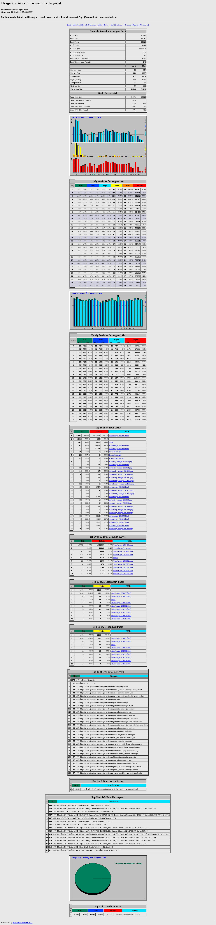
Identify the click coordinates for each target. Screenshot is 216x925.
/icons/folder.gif (115, 455)
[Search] (128, 25)
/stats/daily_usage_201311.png (121, 490)
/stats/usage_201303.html (119, 516)
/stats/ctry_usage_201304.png (120, 468)
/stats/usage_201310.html (119, 519)
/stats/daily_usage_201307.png (121, 477)
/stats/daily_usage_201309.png (121, 474)
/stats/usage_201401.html (119, 525)
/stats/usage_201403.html (119, 448)
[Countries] (144, 25)
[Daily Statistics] (74, 25)
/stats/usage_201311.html (119, 522)
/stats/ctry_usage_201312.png (120, 461)
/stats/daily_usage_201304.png (121, 529)
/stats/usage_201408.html (119, 445)
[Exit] (112, 25)
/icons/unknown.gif (116, 458)
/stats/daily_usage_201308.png (121, 512)
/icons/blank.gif (115, 452)
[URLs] (100, 25)
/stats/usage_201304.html (119, 496)
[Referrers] (119, 25)
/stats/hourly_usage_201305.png (121, 480)
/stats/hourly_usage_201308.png (121, 484)
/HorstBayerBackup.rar (122, 548)
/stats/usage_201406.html (119, 436)
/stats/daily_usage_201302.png (121, 471)
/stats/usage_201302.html (119, 464)
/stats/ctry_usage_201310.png (120, 503)
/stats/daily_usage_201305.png (121, 506)
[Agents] (135, 25)
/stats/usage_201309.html (119, 487)
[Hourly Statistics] (88, 25)
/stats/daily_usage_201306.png (121, 509)
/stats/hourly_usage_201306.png (121, 493)
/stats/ (111, 442)
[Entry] (106, 25)
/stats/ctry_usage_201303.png (120, 500)
